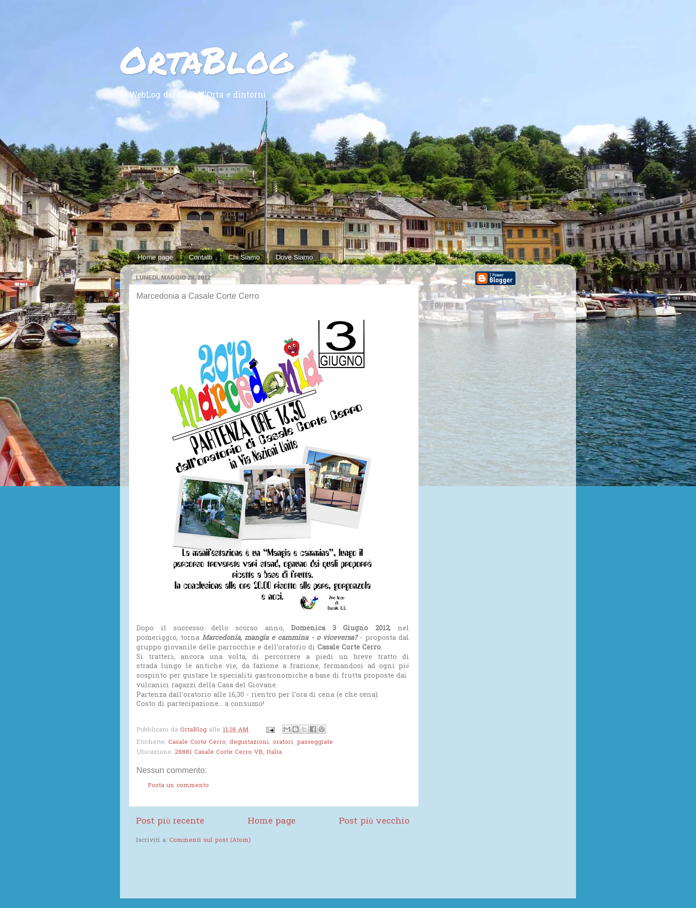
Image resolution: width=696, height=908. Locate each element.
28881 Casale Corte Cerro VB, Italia (228, 752)
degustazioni (249, 742)
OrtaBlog (206, 59)
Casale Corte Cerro (197, 742)
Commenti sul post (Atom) (210, 840)
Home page (155, 257)
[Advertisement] (348, 181)
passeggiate (315, 742)
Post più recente (170, 821)
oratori (283, 742)
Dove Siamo (294, 257)
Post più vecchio (374, 821)
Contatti (201, 257)
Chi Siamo (244, 257)
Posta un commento (178, 785)
